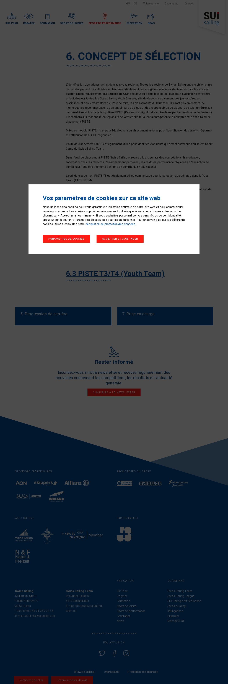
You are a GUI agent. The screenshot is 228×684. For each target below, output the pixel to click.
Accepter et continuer (120, 239)
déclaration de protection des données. (111, 224)
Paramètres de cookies (66, 239)
